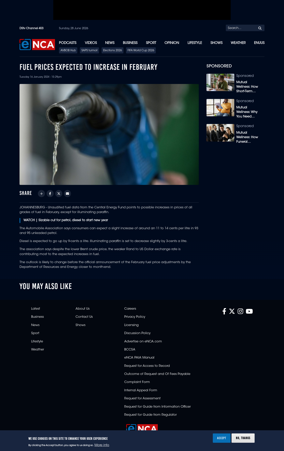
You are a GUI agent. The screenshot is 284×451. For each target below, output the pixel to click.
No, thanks (243, 438)
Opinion (171, 43)
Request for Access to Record (147, 366)
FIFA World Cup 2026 (141, 50)
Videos (91, 43)
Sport (151, 43)
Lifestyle (195, 43)
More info (101, 445)
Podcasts (67, 43)
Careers (130, 308)
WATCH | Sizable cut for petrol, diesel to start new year (65, 220)
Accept (221, 438)
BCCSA (129, 349)
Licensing (131, 325)
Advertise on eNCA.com (143, 341)
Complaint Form (137, 382)
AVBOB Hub (68, 50)
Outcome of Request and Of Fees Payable (157, 374)
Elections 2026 (112, 50)
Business (130, 43)
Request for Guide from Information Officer (157, 406)
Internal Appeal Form (140, 390)
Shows (216, 43)
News (109, 43)
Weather (238, 43)
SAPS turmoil (89, 50)
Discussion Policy (137, 333)
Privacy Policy (134, 317)
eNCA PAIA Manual (139, 357)
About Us (83, 308)
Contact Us (84, 317)
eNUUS (259, 43)
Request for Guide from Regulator (150, 415)
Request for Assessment (142, 398)
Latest (35, 308)
